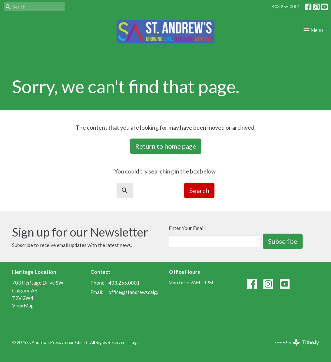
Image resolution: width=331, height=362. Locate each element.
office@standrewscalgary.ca (135, 292)
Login (135, 342)
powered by (296, 342)
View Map (23, 305)
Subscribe (282, 241)
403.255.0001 (286, 6)
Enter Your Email (187, 228)
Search (199, 190)
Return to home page (165, 146)
